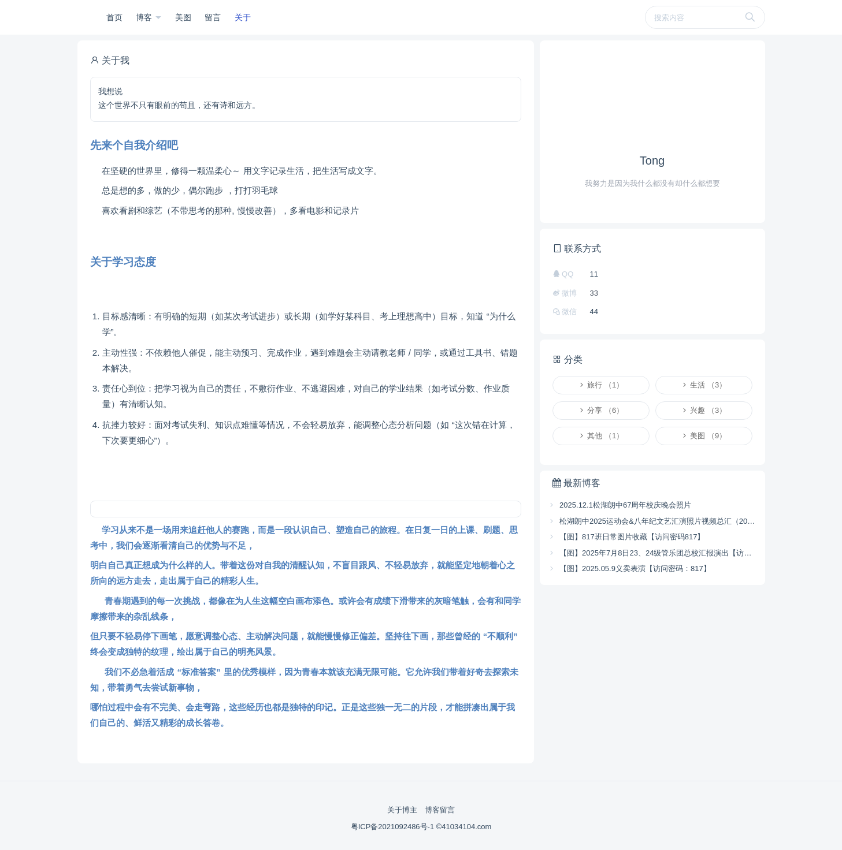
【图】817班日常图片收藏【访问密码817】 (626, 536)
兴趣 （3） (703, 410)
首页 (114, 17)
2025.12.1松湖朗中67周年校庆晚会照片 (620, 505)
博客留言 (440, 810)
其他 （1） (601, 435)
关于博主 (402, 810)
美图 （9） (703, 435)
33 (594, 293)
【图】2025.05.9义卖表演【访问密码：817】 (629, 568)
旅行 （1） (601, 385)
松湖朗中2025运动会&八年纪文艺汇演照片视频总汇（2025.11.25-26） (652, 521)
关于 (243, 17)
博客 (145, 17)
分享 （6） (601, 410)
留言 (213, 17)
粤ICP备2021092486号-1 (393, 826)
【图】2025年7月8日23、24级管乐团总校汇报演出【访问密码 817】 (652, 553)
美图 (183, 17)
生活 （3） (703, 385)
